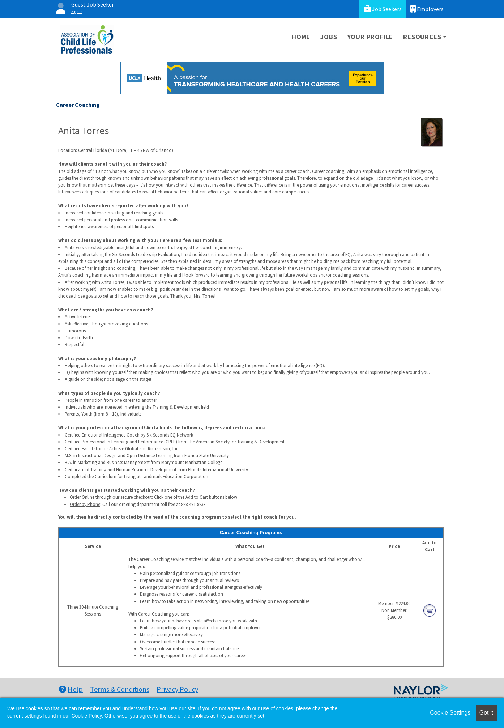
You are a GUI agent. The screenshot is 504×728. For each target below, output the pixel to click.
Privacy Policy (177, 689)
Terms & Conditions (119, 689)
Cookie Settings (450, 713)
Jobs (328, 37)
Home (301, 37)
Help (71, 689)
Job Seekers (383, 8)
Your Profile (370, 37)
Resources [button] (422, 37)
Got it (486, 713)
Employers (427, 8)
